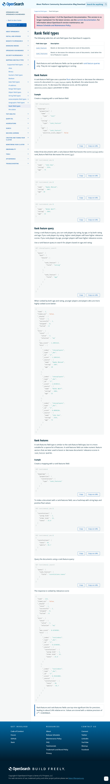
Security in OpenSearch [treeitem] (14, 55)
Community (54, 4)
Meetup (85, 746)
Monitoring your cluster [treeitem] (15, 144)
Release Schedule (53, 735)
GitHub (13, 739)
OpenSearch (13, 4)
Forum (13, 735)
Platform (45, 4)
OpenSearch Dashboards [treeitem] (15, 50)
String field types (15, 96)
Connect (85, 731)
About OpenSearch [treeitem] (12, 31)
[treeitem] (28, 31)
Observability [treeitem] (11, 149)
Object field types (15, 92)
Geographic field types (17, 103)
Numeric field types (16, 75)
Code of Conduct (17, 731)
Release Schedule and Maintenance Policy (54, 25)
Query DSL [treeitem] (9, 119)
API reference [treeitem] (11, 159)
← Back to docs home (13, 20)
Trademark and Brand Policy (57, 749)
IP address (12, 85)
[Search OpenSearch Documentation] (96, 4)
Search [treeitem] (8, 128)
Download (81, 4)
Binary (11, 72)
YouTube (85, 742)
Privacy (49, 753)
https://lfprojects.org (76, 778)
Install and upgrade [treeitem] (13, 36)
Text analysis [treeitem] (10, 114)
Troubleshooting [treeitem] (12, 164)
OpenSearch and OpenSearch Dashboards (15, 13)
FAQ (47, 742)
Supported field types (15, 65)
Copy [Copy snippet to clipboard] (81, 146)
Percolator (12, 109)
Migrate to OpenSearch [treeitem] (14, 41)
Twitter (84, 735)
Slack (13, 742)
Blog (75, 4)
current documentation (86, 20)
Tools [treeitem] (8, 154)
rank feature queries (91, 63)
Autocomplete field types (17, 99)
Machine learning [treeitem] (12, 133)
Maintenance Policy (53, 739)
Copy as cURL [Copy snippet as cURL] (93, 146)
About (38, 4)
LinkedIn (85, 739)
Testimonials (51, 746)
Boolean (11, 78)
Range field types (15, 89)
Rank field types (14, 106)
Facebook (85, 749)
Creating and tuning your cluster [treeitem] (15, 139)
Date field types (14, 82)
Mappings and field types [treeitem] (15, 60)
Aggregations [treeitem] (11, 123)
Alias (10, 68)
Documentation (66, 4)
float (68, 79)
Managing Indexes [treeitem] (12, 46)
